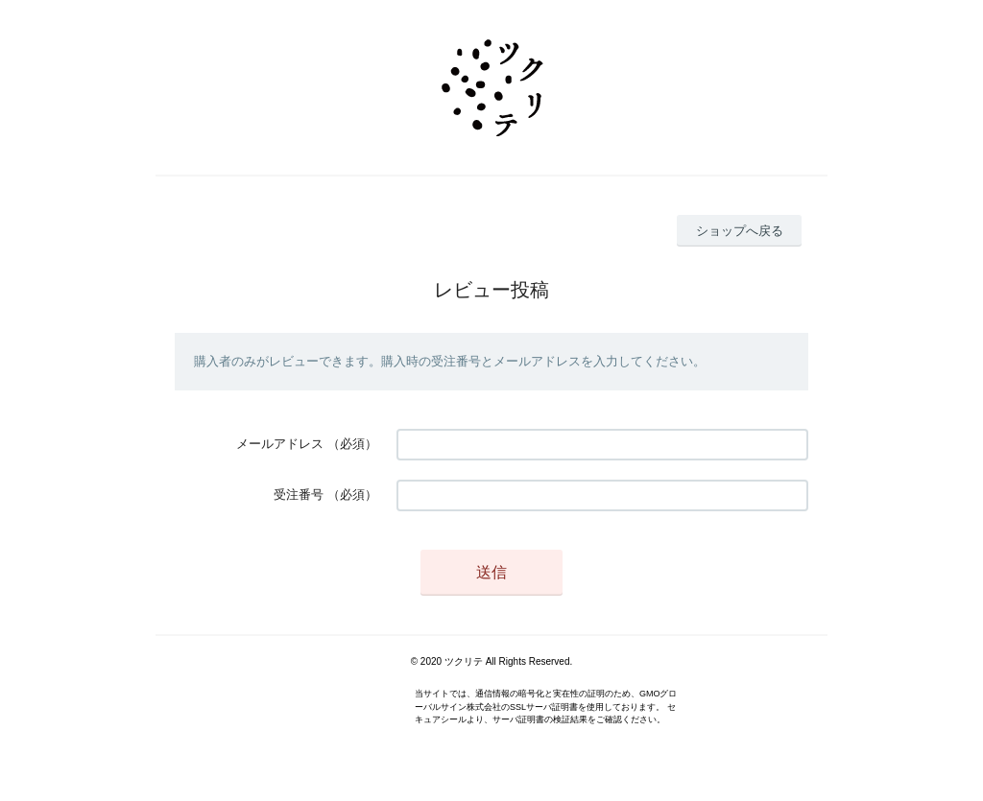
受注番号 (299, 494)
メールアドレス (280, 443)
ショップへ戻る (739, 231)
